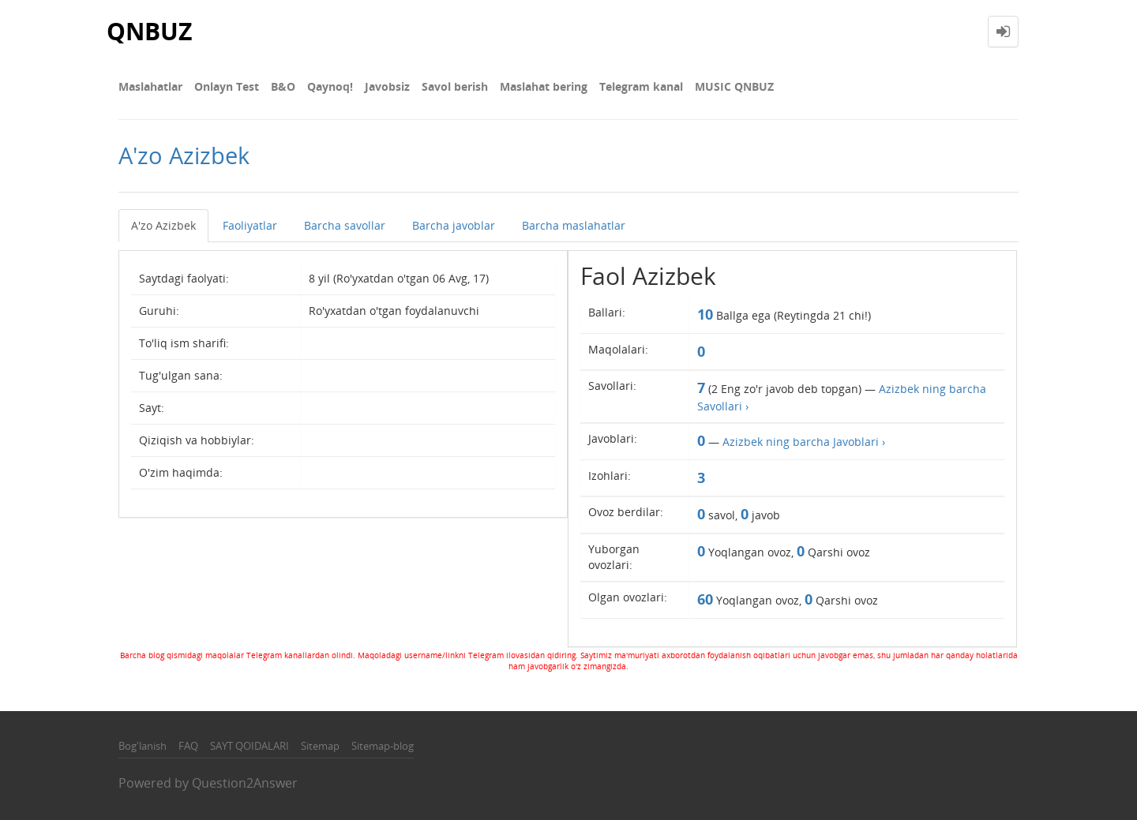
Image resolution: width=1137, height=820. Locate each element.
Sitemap (320, 746)
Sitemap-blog (382, 746)
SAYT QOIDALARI (249, 746)
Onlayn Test (226, 86)
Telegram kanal (641, 86)
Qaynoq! (330, 86)
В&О (283, 86)
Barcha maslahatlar (573, 225)
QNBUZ (149, 31)
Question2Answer (245, 783)
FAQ (188, 746)
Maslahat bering (543, 86)
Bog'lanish (142, 746)
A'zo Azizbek (163, 225)
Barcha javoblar (453, 225)
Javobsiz (387, 86)
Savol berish (455, 86)
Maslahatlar (150, 86)
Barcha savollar (344, 225)
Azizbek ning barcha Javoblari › (803, 441)
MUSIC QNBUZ (734, 86)
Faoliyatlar (250, 225)
